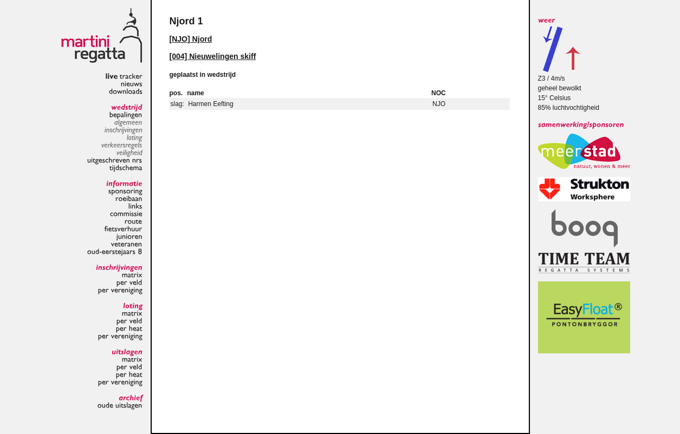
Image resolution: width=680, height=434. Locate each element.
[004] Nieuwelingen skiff (213, 56)
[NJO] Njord (191, 39)
